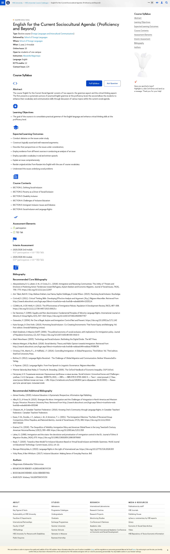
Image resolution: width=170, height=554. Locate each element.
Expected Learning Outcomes (146, 26)
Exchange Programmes (59, 522)
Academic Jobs (95, 526)
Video (131, 530)
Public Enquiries (18, 538)
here (92, 549)
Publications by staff (136, 506)
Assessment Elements (143, 34)
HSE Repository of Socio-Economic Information (146, 534)
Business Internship (58, 538)
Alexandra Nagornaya (31, 55)
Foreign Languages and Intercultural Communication (52, 33)
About (16, 502)
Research (95, 502)
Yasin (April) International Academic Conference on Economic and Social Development (108, 531)
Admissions (55, 506)
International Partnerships (22, 522)
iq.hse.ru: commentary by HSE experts (143, 518)
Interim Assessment (142, 39)
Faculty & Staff (18, 526)
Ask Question (112, 83)
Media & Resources (138, 502)
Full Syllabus (94, 83)
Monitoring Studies (97, 518)
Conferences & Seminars (99, 522)
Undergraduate (57, 514)
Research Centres (96, 510)
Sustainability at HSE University (24, 514)
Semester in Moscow (59, 534)
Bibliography (139, 43)
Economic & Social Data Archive (140, 526)
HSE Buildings (18, 530)
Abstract (137, 18)
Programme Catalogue (59, 510)
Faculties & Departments (22, 518)
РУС (149, 2)
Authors (137, 47)
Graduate (55, 518)
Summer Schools (57, 530)
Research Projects (96, 514)
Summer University (58, 526)
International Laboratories (99, 506)
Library (131, 522)
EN (152, 2)
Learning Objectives (142, 22)
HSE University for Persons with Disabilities (29, 534)
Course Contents (141, 30)
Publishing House (135, 514)
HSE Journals (133, 510)
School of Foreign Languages (35, 37)
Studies (55, 502)
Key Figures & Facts (20, 510)
